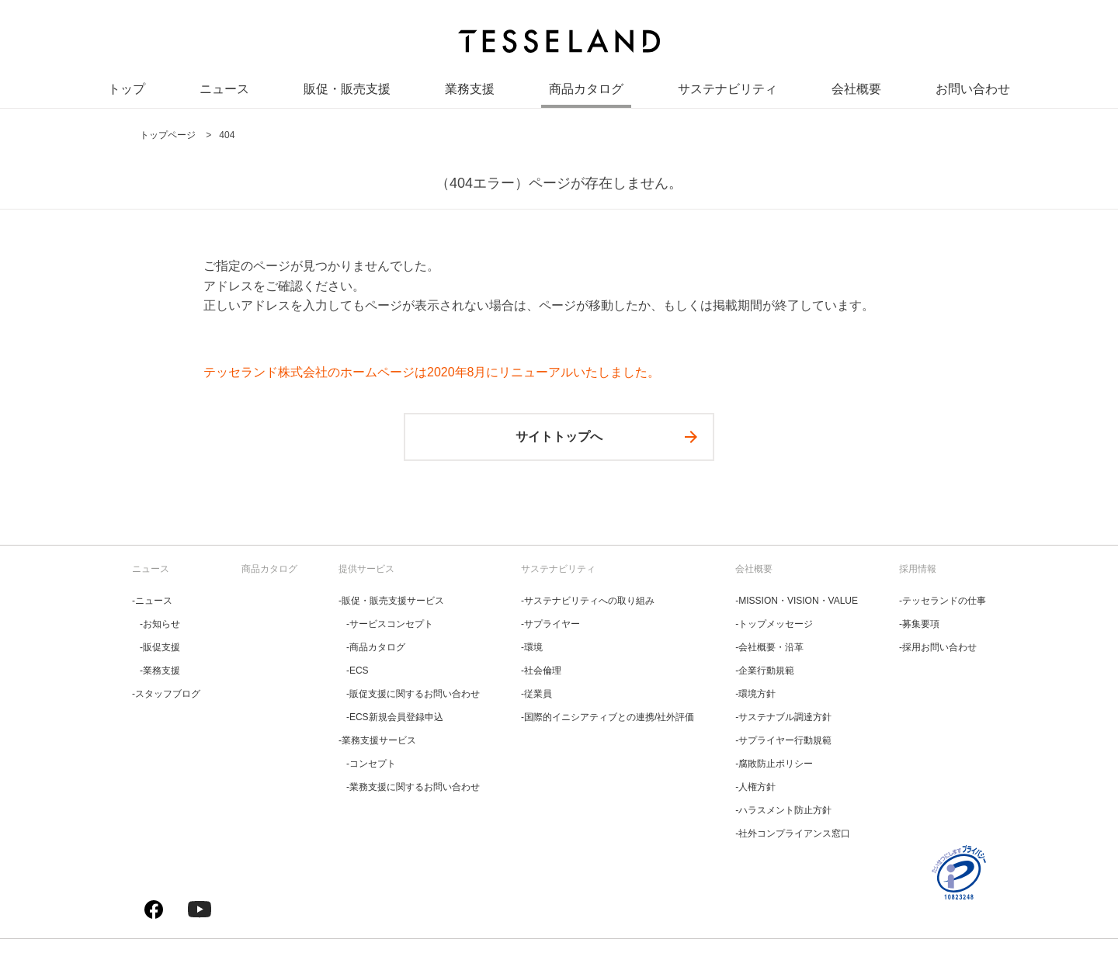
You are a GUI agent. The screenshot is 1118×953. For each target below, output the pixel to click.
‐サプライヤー (550, 624)
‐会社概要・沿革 (769, 647)
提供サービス (366, 568)
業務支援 (470, 92)
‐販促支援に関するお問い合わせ (413, 693)
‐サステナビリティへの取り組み (587, 600)
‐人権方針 (755, 786)
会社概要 (856, 92)
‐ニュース (152, 600)
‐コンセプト (371, 763)
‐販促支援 (160, 647)
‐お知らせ (160, 624)
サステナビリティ (727, 92)
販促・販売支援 (347, 92)
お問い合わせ (973, 92)
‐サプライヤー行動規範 (783, 740)
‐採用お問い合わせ (938, 647)
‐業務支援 (160, 670)
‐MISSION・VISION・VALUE (796, 600)
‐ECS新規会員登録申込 (394, 717)
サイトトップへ (559, 436)
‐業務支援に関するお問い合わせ (413, 786)
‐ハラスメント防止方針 (783, 810)
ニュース (224, 92)
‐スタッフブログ (166, 693)
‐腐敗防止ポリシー (774, 763)
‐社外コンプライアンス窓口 (792, 833)
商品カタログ (586, 92)
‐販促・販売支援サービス (391, 600)
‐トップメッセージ (774, 624)
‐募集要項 (919, 624)
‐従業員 (536, 693)
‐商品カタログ (375, 647)
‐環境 (532, 647)
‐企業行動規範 (764, 670)
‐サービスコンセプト (389, 624)
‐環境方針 (755, 693)
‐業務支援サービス (377, 740)
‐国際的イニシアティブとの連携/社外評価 (607, 717)
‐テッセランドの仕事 (942, 600)
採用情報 (917, 568)
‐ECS (357, 670)
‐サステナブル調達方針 (783, 717)
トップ (126, 92)
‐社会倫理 (541, 670)
